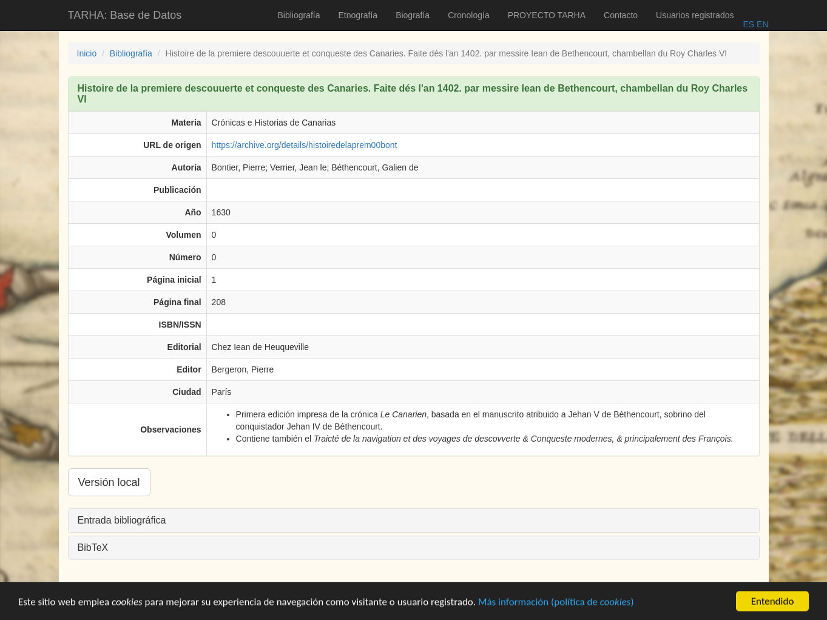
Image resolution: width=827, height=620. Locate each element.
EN (761, 24)
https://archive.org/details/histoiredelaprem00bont (304, 145)
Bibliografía (298, 15)
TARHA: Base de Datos (125, 15)
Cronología (469, 15)
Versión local (109, 482)
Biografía (413, 15)
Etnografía (358, 15)
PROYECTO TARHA (547, 15)
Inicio (87, 53)
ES (748, 24)
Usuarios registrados (695, 15)
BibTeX (93, 547)
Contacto (621, 15)
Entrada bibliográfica (122, 520)
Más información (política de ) (556, 608)
